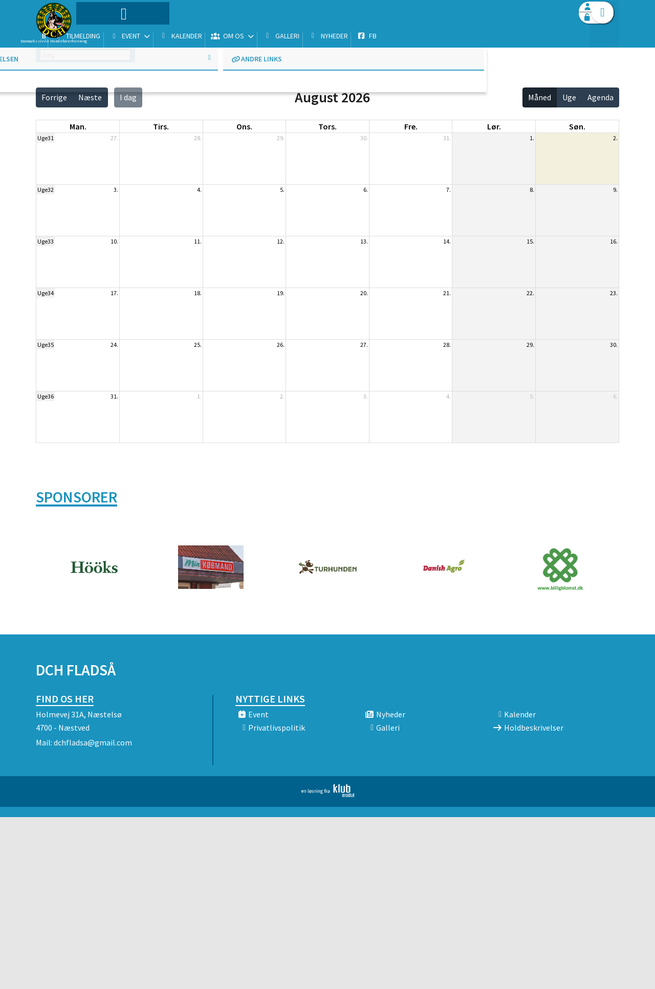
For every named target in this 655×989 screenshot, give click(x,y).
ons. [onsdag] (244, 126)
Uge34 (45, 293)
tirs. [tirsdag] (161, 126)
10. (114, 241)
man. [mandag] (78, 126)
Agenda (600, 97)
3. (116, 189)
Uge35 (45, 344)
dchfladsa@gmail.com (93, 742)
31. (447, 138)
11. (198, 241)
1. (532, 138)
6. (365, 189)
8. (532, 189)
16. (614, 241)
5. (282, 189)
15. (530, 241)
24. (114, 344)
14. (447, 241)
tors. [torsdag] (327, 126)
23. (614, 293)
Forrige (54, 97)
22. (530, 293)
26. (281, 344)
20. (364, 293)
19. (281, 293)
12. (281, 241)
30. (364, 138)
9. (615, 189)
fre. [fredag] (411, 126)
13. (364, 241)
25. (198, 344)
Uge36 (45, 396)
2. (615, 138)
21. (447, 293)
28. (198, 138)
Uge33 (45, 241)
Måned (539, 97)
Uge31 (45, 138)
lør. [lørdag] (494, 126)
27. (114, 138)
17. (114, 293)
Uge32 (45, 189)
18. (198, 293)
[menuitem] (99, 34)
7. (448, 189)
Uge (569, 97)
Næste (90, 97)
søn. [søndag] (577, 126)
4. (199, 189)
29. (281, 138)
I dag (128, 97)
